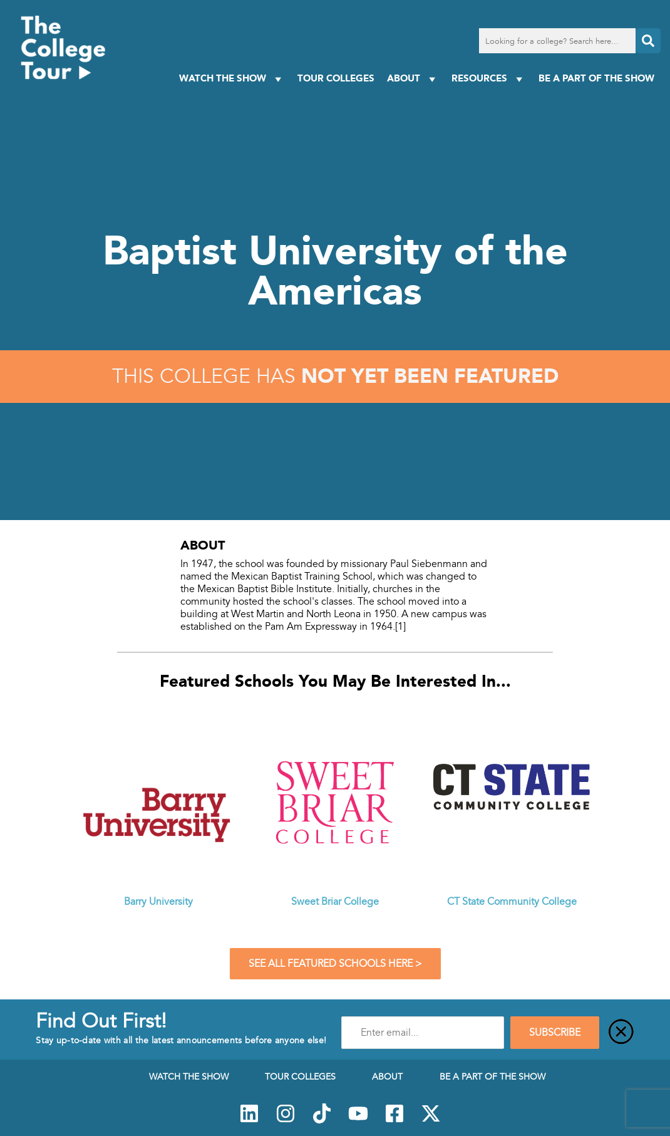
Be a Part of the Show (596, 78)
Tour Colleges (335, 78)
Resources (488, 78)
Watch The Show (232, 78)
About (413, 78)
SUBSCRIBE (554, 1032)
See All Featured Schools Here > (335, 963)
